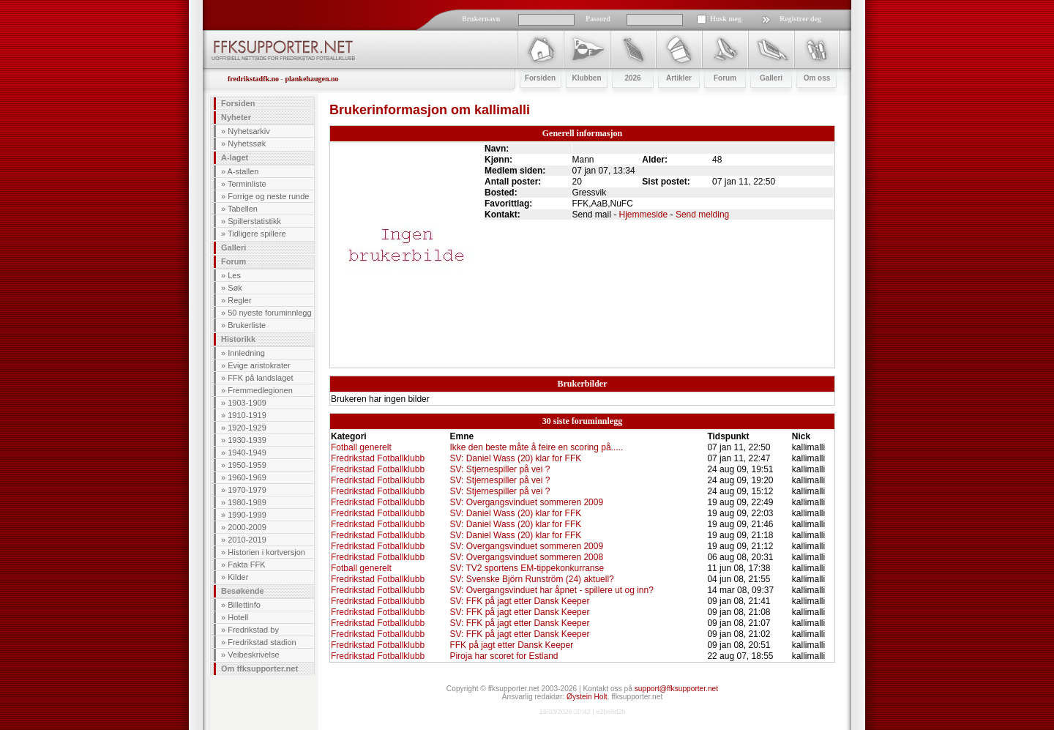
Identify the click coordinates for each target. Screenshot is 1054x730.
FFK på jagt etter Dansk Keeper (511, 645)
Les (234, 275)
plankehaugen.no (311, 79)
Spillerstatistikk (254, 221)
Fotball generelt (361, 447)
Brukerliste (247, 325)
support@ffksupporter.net (676, 689)
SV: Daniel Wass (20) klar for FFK (515, 458)
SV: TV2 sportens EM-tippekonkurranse (526, 568)
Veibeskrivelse (253, 654)
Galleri (233, 247)
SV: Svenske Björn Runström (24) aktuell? (531, 579)
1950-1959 (247, 465)
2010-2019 (247, 539)
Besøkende (242, 590)
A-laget (234, 157)
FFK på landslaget (260, 377)
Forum (233, 261)
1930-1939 (247, 440)
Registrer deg (800, 19)
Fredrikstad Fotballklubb (378, 458)
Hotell (238, 617)
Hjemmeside (643, 214)
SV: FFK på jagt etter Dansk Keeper (519, 601)
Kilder (238, 577)
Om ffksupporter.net (259, 668)
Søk (235, 287)
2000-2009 (247, 527)
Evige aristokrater (259, 365)
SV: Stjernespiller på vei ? (499, 469)
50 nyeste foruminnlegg (269, 312)
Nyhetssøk (247, 143)
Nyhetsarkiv (248, 131)
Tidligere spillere (257, 233)
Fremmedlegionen (260, 390)
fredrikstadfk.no (253, 79)
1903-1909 (247, 402)
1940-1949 (247, 452)
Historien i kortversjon (266, 552)
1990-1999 (247, 514)
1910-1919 (247, 415)
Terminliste (247, 183)
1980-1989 (247, 502)
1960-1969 (247, 477)
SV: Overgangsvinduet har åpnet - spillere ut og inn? (551, 590)
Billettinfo (244, 604)
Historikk (238, 339)
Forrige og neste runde (268, 196)
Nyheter (236, 117)
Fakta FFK (246, 564)
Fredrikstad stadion (262, 642)
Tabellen (243, 208)
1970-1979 (247, 489)
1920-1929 (247, 427)
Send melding (702, 214)
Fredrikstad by (253, 629)
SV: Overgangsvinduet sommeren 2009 (526, 502)
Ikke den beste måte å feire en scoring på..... (536, 447)
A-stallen (243, 171)
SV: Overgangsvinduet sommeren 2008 (526, 557)
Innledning (246, 353)
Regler (239, 300)
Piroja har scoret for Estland (503, 656)
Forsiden (238, 103)
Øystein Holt (587, 697)
